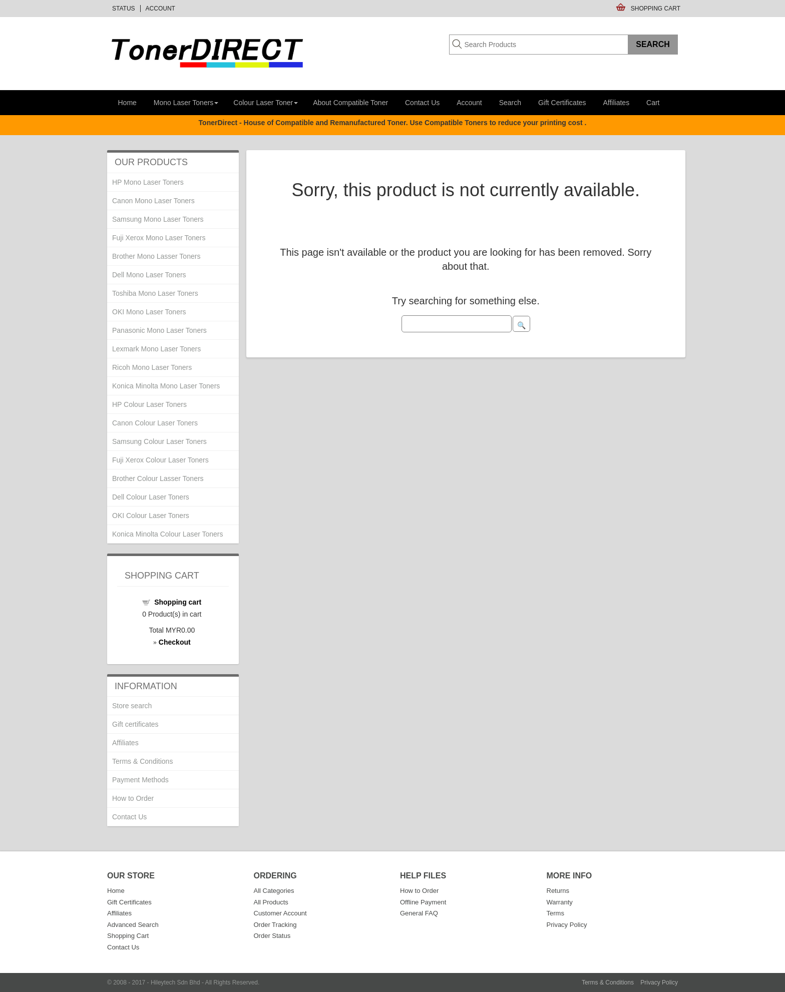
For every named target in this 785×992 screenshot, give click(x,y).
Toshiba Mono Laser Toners (155, 293)
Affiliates (616, 103)
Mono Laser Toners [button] (186, 103)
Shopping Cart (655, 8)
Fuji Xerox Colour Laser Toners (160, 460)
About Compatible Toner (350, 103)
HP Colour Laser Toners (149, 404)
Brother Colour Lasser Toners (158, 478)
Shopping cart (177, 602)
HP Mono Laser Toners (148, 182)
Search (510, 103)
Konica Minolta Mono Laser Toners (166, 386)
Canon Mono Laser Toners (153, 201)
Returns (558, 890)
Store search (132, 706)
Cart (652, 103)
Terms (555, 913)
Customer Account (280, 913)
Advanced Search (133, 924)
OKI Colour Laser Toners (150, 516)
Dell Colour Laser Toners (150, 497)
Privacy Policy (567, 924)
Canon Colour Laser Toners (155, 423)
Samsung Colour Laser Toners (159, 441)
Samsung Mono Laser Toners (158, 219)
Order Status (272, 935)
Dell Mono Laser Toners (149, 275)
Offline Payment (423, 902)
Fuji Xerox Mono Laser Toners (159, 238)
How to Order (133, 798)
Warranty (560, 902)
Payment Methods (140, 780)
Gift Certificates (562, 103)
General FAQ (419, 913)
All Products (271, 902)
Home (127, 103)
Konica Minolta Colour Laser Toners (167, 534)
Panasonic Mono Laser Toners (159, 330)
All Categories (274, 890)
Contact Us (422, 103)
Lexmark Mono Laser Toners (156, 349)
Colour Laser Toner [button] (265, 103)
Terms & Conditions (142, 761)
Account (160, 8)
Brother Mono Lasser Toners (156, 256)
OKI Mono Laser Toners (149, 312)
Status (123, 8)
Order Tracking (275, 924)
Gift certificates (135, 724)
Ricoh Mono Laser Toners (152, 367)
